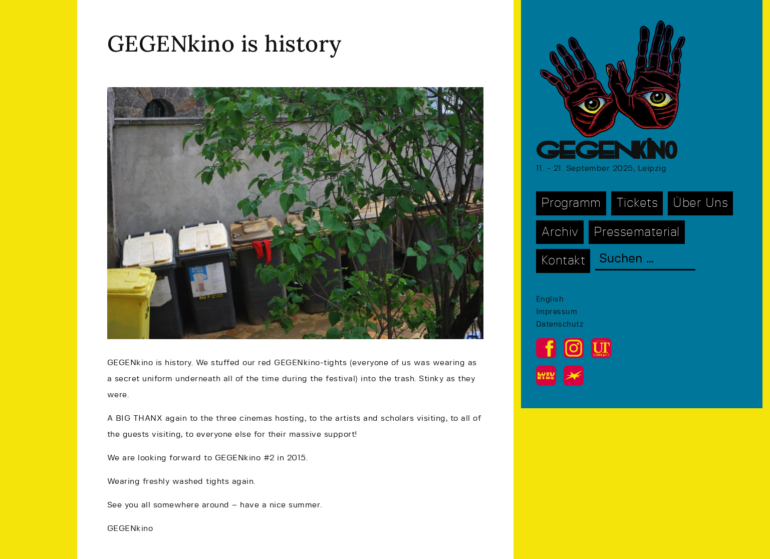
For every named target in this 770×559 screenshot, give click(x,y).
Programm (571, 203)
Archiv (560, 232)
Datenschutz (560, 324)
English (550, 299)
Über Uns (700, 203)
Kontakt (563, 260)
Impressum (557, 312)
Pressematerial (637, 232)
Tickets (637, 203)
